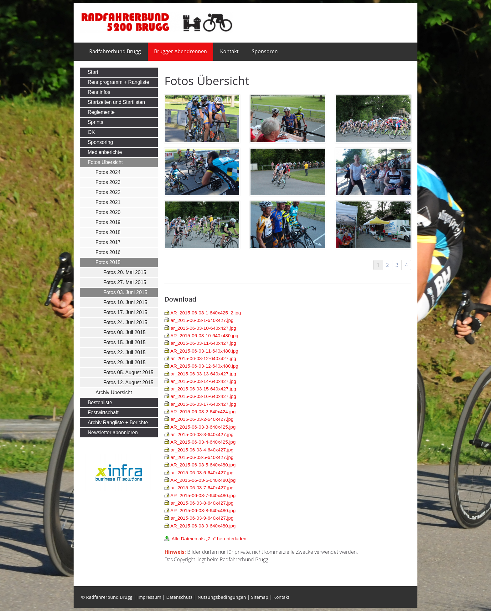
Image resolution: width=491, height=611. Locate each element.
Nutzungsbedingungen (222, 597)
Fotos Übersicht (105, 162)
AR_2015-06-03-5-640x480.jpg (203, 464)
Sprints (95, 122)
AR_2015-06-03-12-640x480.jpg (204, 366)
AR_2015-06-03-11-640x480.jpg (204, 351)
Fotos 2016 (108, 252)
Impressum (149, 597)
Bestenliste (100, 402)
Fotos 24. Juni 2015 (125, 322)
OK (91, 132)
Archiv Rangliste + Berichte (118, 422)
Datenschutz (179, 597)
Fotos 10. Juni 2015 (125, 302)
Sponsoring (100, 142)
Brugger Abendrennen (180, 51)
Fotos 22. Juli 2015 (124, 352)
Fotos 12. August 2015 (128, 382)
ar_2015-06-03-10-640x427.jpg (203, 328)
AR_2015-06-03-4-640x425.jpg (203, 442)
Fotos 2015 (108, 262)
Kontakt (229, 51)
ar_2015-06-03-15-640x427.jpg (203, 388)
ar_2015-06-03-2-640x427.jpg (202, 419)
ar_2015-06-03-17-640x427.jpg (203, 404)
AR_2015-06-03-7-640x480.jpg (203, 495)
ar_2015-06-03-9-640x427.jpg (202, 518)
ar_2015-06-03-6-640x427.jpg (202, 472)
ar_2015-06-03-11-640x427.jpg (203, 343)
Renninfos (99, 92)
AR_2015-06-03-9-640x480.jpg (203, 525)
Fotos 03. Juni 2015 (125, 292)
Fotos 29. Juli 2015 (124, 362)
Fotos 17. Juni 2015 (125, 312)
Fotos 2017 (108, 242)
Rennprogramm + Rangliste (118, 82)
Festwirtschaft (103, 412)
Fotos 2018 (108, 232)
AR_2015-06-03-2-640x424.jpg (203, 411)
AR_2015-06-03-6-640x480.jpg (203, 480)
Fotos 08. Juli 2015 (124, 332)
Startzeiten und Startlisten (116, 102)
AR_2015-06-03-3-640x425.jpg (203, 427)
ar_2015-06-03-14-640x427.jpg (203, 381)
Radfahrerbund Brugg (115, 51)
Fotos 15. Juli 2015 (124, 342)
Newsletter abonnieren (113, 432)
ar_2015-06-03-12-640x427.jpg (203, 358)
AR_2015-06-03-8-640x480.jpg (203, 510)
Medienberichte (105, 152)
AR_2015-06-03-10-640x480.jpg (204, 335)
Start (93, 72)
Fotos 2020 (108, 212)
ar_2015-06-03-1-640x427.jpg (202, 320)
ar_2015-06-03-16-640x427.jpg (203, 396)
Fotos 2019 (108, 222)
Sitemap (259, 597)
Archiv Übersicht (114, 392)
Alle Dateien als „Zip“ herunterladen (209, 538)
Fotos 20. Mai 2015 (124, 272)
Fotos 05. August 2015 (128, 372)
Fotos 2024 (108, 172)
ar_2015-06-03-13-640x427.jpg (203, 373)
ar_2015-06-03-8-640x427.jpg (202, 503)
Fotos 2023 (108, 182)
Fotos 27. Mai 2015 (124, 282)
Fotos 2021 (108, 202)
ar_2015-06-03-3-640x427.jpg (202, 434)
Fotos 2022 (108, 192)
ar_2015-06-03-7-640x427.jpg (202, 487)
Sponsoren (265, 51)
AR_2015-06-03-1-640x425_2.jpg (205, 312)
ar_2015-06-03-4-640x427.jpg (202, 449)
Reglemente (101, 112)
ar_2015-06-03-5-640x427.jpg (202, 457)
